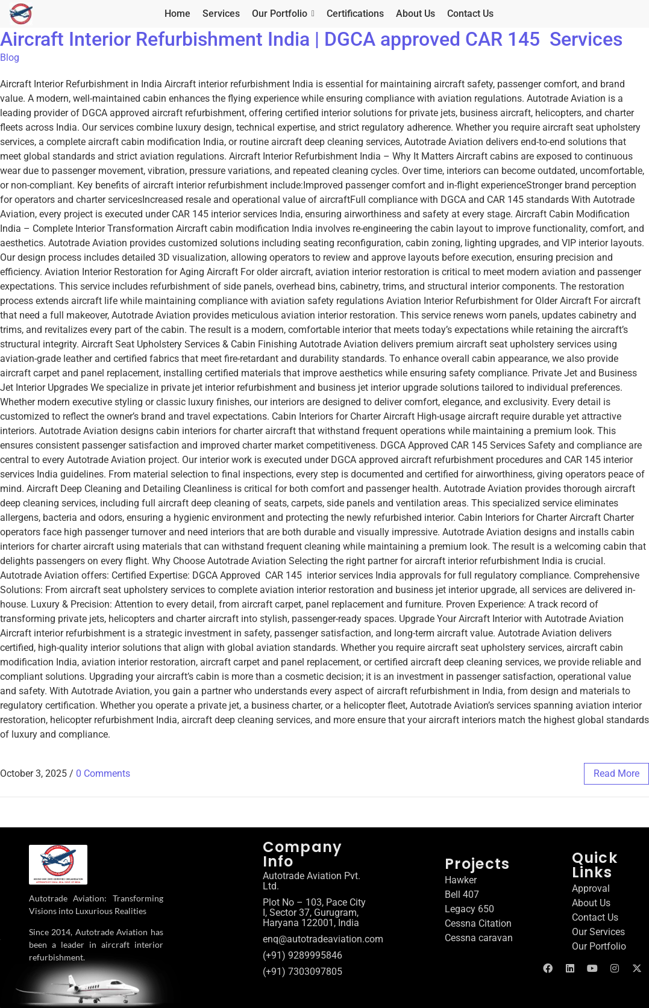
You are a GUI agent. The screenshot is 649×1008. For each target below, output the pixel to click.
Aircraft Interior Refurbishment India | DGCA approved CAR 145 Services (311, 39)
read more (616, 773)
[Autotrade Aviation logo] (58, 865)
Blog (9, 57)
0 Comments (103, 773)
